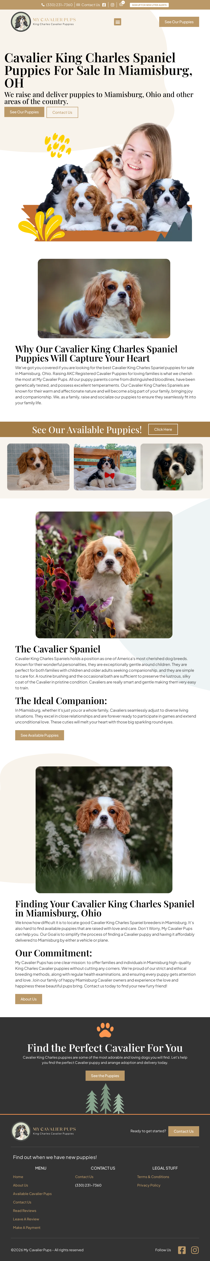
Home (18, 1176)
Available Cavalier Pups (32, 1193)
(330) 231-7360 (88, 1185)
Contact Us (22, 1202)
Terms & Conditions (153, 1176)
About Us (20, 1185)
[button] (117, 21)
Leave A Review (26, 1219)
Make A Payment (26, 1227)
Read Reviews (24, 1210)
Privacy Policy (148, 1185)
